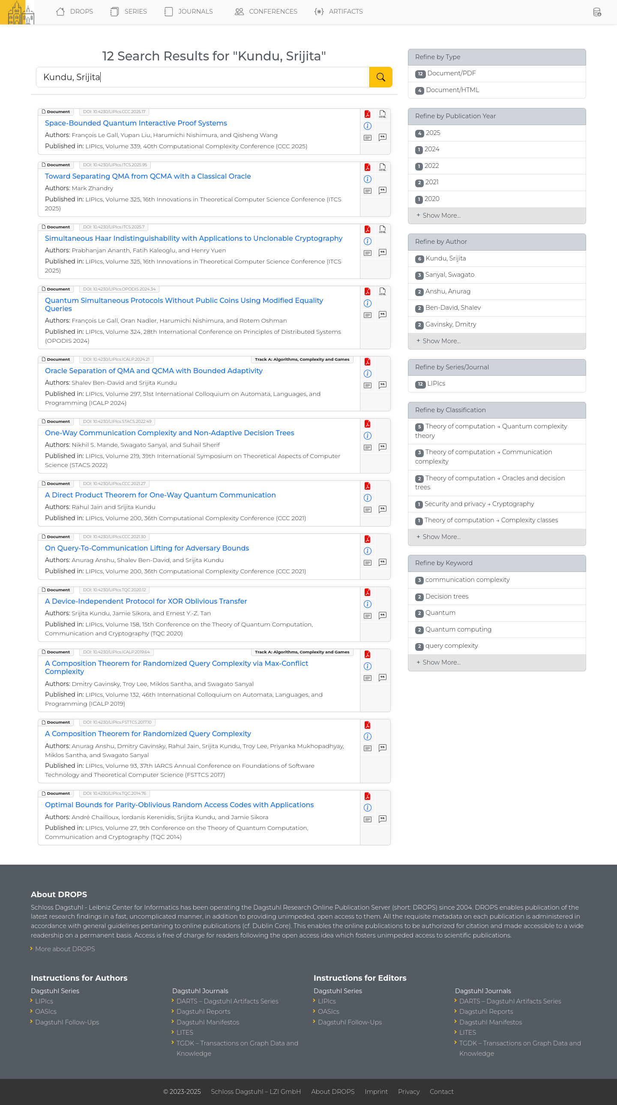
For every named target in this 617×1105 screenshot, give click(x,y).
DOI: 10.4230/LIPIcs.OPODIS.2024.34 (119, 289)
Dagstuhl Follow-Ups (67, 1022)
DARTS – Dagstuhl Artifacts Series (228, 1001)
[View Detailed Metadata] (367, 126)
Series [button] (127, 12)
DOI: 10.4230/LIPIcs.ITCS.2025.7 (113, 227)
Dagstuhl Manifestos (208, 1022)
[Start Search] (380, 77)
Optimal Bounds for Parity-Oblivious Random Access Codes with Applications (179, 805)
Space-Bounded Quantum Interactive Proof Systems (136, 123)
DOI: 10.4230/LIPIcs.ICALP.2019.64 (116, 652)
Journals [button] (187, 12)
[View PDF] (367, 114)
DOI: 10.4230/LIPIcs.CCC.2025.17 (114, 111)
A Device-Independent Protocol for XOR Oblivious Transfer (146, 601)
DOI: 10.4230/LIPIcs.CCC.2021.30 (114, 536)
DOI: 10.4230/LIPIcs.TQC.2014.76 (114, 793)
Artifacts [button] (337, 12)
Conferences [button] (264, 12)
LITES (185, 1032)
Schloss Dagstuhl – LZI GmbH (256, 1092)
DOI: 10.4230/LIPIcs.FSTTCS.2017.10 (117, 722)
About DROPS (332, 1092)
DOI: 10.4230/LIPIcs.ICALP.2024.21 (116, 359)
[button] (597, 12)
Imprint (376, 1092)
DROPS (72, 12)
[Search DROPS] (203, 77)
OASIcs (46, 1011)
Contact (442, 1092)
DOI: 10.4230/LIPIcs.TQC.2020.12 (114, 589)
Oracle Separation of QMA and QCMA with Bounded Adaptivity (154, 371)
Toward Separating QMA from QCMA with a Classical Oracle (148, 176)
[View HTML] (382, 114)
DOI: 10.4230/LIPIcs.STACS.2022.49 (117, 421)
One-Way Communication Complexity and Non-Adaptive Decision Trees (169, 433)
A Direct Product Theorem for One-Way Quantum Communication (160, 495)
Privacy (408, 1092)
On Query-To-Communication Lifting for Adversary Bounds (147, 548)
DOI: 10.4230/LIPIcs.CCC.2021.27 (114, 483)
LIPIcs (44, 1001)
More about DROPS (65, 949)
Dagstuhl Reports (204, 1011)
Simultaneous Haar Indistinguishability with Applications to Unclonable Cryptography (193, 238)
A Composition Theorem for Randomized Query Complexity (148, 734)
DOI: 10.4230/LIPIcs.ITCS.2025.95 (115, 164)
